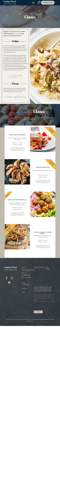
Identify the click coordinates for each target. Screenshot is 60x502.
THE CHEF (47, 268)
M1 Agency (30, 320)
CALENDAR (39, 267)
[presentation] (45, 306)
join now (17, 33)
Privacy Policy (44, 319)
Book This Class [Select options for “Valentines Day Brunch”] (17, 149)
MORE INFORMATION (15, 97)
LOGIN (24, 288)
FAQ (23, 292)
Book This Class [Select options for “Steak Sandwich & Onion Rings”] (43, 246)
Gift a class (26, 277)
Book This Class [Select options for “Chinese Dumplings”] (43, 181)
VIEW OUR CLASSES (16, 76)
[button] (33, 2)
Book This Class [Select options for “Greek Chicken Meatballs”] (17, 214)
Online (51, 131)
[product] (42, 139)
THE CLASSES (25, 283)
